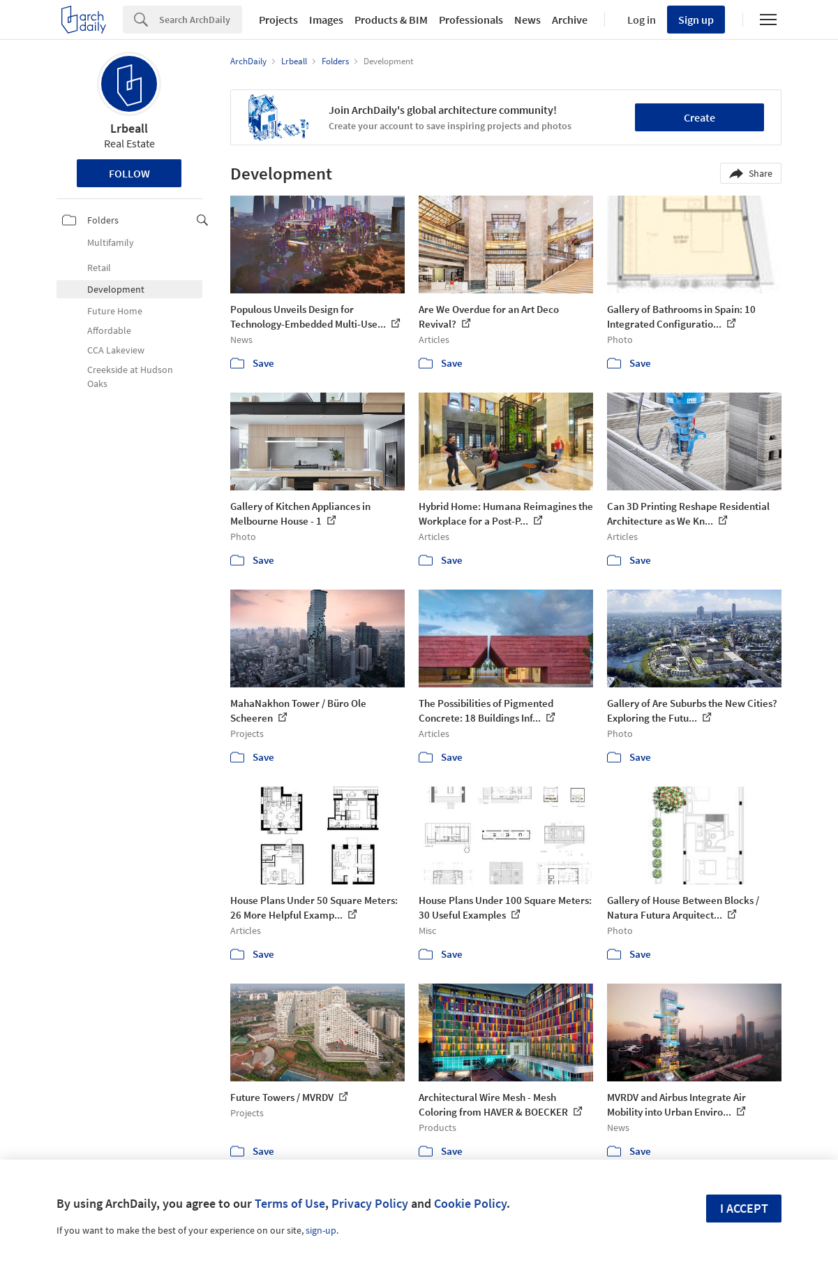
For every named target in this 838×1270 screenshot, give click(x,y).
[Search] (200, 20)
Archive (570, 19)
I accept (744, 1208)
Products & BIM (391, 19)
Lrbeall (129, 128)
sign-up (321, 1230)
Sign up (696, 20)
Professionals (471, 19)
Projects (278, 19)
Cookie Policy (470, 1203)
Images (326, 19)
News (527, 19)
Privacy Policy (369, 1203)
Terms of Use (290, 1203)
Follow (129, 173)
